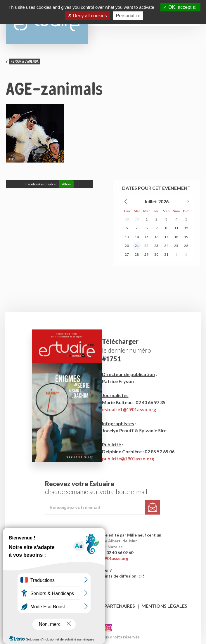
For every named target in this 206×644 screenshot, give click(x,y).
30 (137, 219)
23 (156, 245)
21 (137, 245)
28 (137, 254)
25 (176, 245)
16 (156, 237)
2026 (163, 201)
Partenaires (119, 606)
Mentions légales (164, 606)
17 (166, 237)
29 (127, 219)
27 (127, 254)
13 (127, 237)
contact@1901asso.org (105, 558)
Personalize (128, 15)
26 (186, 245)
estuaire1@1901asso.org (129, 409)
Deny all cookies (87, 15)
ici (139, 575)
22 (146, 245)
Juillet (150, 201)
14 (137, 237)
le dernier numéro (126, 350)
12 (186, 228)
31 (166, 254)
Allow (66, 184)
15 (146, 237)
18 (176, 237)
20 (127, 245)
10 (166, 228)
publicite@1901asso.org (128, 458)
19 (186, 237)
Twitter (108, 627)
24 (166, 245)
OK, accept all (180, 7)
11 (176, 228)
